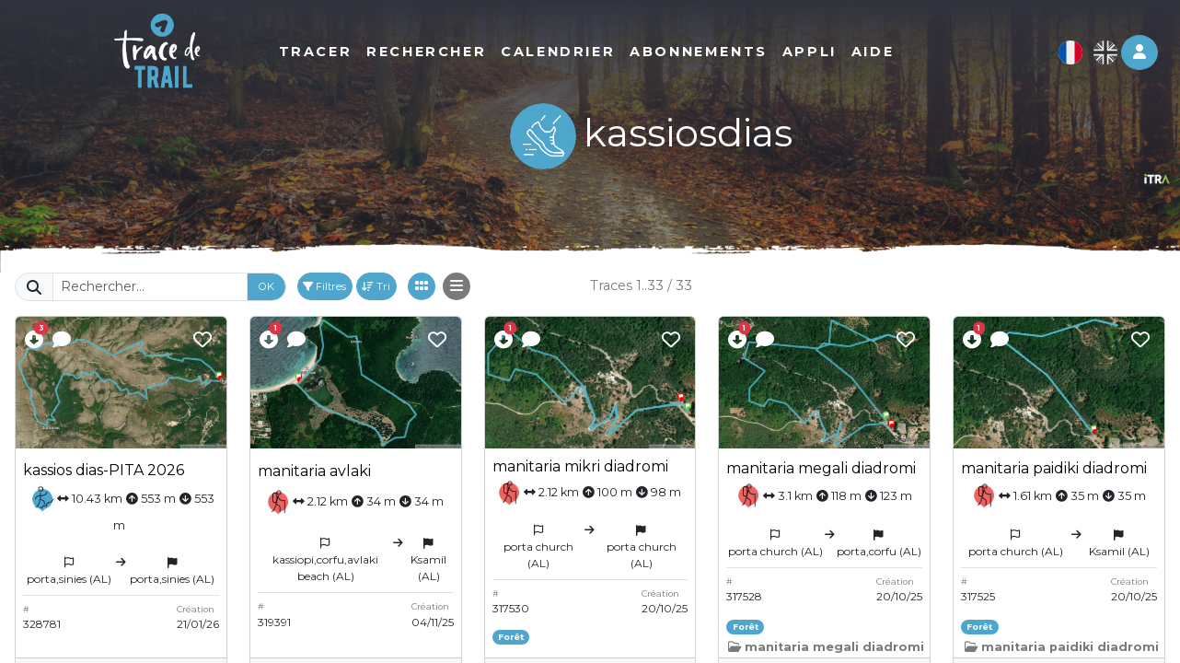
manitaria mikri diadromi (580, 466)
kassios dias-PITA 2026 (103, 470)
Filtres (324, 286)
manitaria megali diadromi (821, 468)
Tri (376, 286)
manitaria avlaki (314, 471)
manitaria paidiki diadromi (1054, 468)
